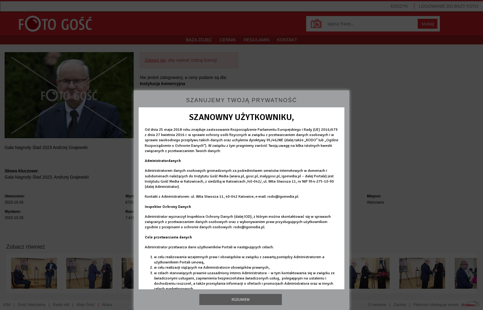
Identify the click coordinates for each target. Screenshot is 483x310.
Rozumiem (241, 299)
